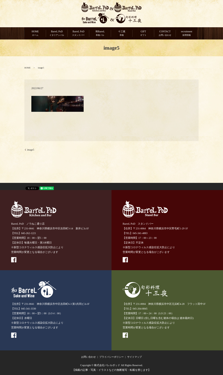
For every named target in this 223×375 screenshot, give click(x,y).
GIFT (143, 33)
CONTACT (165, 33)
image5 (30, 149)
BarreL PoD (57, 33)
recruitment (187, 33)
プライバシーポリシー (111, 357)
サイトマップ (134, 357)
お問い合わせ (88, 357)
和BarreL (100, 33)
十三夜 (122, 33)
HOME (35, 33)
